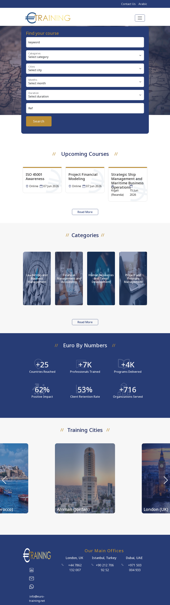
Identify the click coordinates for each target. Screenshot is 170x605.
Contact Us (128, 4)
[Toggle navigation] (140, 18)
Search (38, 121)
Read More (85, 212)
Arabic (142, 4)
